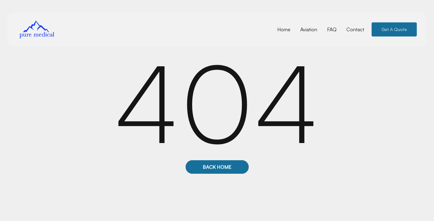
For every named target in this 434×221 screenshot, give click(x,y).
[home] (37, 29)
